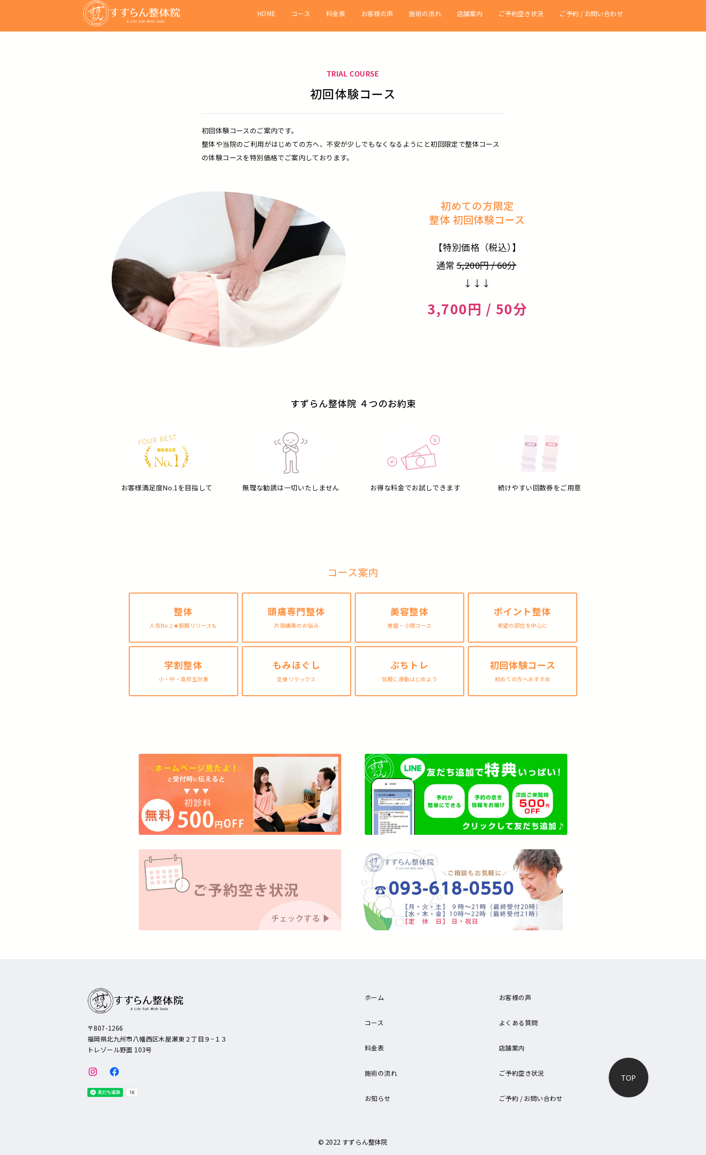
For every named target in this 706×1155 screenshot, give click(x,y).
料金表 (335, 13)
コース (300, 13)
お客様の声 (377, 13)
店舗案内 (470, 13)
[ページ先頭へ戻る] (628, 1077)
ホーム (374, 997)
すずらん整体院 (365, 1141)
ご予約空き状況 (521, 13)
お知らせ (378, 1098)
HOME (266, 13)
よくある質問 (518, 1022)
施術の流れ (425, 13)
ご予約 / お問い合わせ (591, 13)
